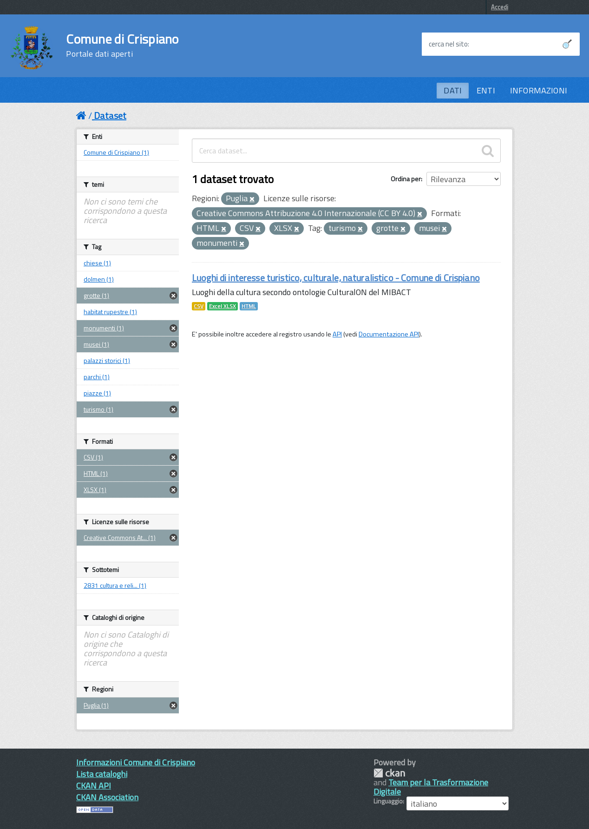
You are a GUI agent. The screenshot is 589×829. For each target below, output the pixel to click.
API (337, 334)
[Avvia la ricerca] (567, 44)
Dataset (110, 115)
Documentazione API (389, 334)
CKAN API (93, 785)
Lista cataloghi (101, 774)
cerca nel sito (448, 44)
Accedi (499, 7)
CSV (198, 306)
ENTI (486, 90)
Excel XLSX (222, 306)
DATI (453, 90)
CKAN (389, 773)
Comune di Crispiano (122, 46)
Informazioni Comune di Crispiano (135, 762)
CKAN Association (107, 797)
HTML (249, 306)
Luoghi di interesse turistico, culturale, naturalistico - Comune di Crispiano (336, 277)
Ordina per (406, 179)
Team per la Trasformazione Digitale (430, 787)
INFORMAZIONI (538, 90)
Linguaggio (388, 801)
